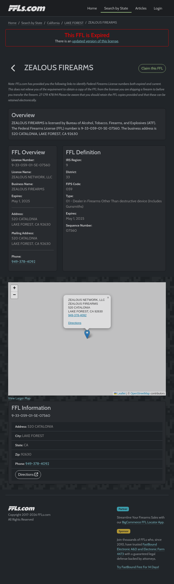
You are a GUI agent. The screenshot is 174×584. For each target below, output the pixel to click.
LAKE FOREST (73, 23)
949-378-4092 (23, 261)
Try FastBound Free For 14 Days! (138, 567)
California (53, 23)
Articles (140, 8)
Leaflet (120, 393)
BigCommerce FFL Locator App (143, 522)
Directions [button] (28, 474)
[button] (13, 68)
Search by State (116, 8)
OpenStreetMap (140, 393)
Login (158, 8)
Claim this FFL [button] (152, 68)
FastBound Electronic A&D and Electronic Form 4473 (140, 549)
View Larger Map (19, 398)
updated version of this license (95, 41)
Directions (74, 323)
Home (92, 8)
